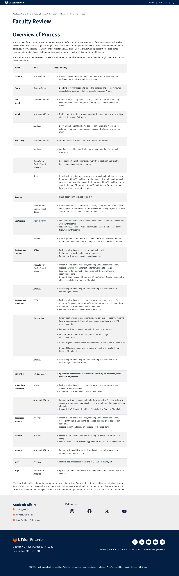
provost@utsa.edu (24, 514)
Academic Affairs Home (22, 13)
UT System (143, 567)
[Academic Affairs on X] (107, 511)
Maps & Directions (118, 549)
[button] (173, 3)
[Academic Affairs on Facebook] (89, 511)
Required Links (130, 567)
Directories (135, 549)
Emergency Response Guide (84, 567)
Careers (102, 549)
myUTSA (163, 3)
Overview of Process (77, 13)
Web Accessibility (114, 567)
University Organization (154, 549)
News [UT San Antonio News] (151, 3)
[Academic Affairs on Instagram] (72, 512)
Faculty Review (40, 13)
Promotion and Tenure (58, 13)
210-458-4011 (33, 551)
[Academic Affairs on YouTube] (124, 511)
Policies (101, 567)
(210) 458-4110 (22, 509)
